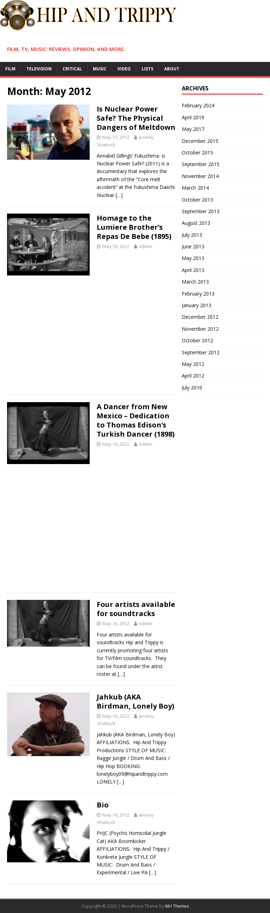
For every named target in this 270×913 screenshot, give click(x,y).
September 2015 (200, 164)
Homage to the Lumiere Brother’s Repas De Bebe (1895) (134, 227)
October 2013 (197, 199)
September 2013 (200, 211)
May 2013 (193, 258)
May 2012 (193, 364)
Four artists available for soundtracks (136, 609)
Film (10, 69)
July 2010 (192, 387)
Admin (145, 246)
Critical (72, 69)
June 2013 (193, 246)
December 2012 (200, 316)
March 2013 (195, 281)
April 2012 (193, 375)
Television (39, 69)
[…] (119, 195)
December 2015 (200, 141)
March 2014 (195, 187)
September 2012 (200, 352)
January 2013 (196, 305)
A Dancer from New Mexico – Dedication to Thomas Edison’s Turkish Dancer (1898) (136, 420)
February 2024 (198, 105)
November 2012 (200, 328)
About (171, 69)
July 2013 (192, 235)
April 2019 (193, 117)
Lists (147, 69)
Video (124, 69)
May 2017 (193, 129)
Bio (103, 805)
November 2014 (200, 176)
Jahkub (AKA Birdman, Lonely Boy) (135, 701)
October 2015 (197, 152)
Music (100, 69)
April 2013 (193, 270)
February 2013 (198, 293)
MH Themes (177, 906)
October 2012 (197, 340)
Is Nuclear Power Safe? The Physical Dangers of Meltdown (136, 118)
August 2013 (196, 223)
